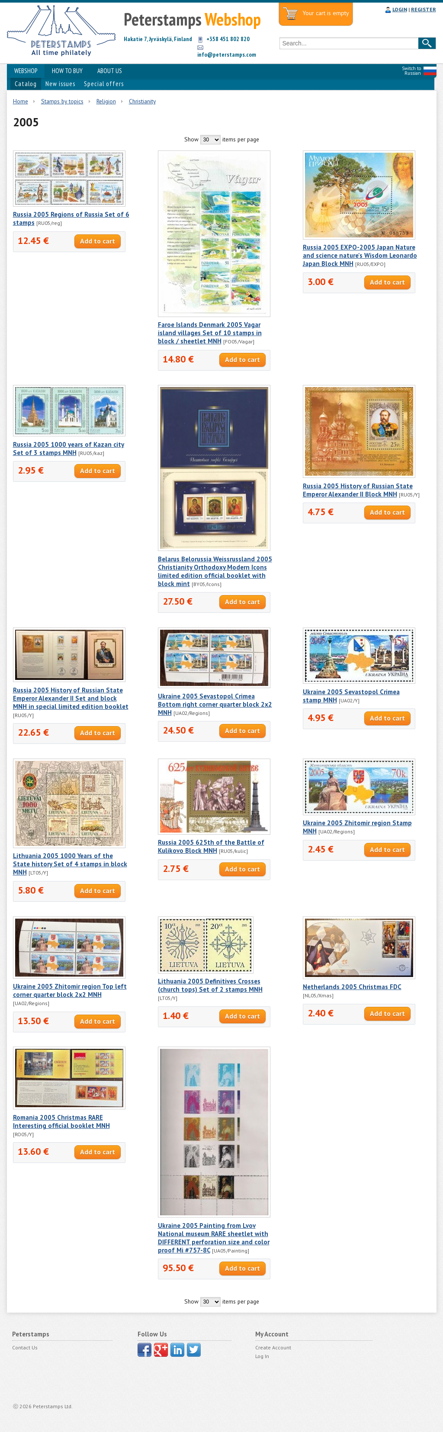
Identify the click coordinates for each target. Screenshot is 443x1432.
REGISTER (423, 9)
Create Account (273, 1347)
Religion (106, 101)
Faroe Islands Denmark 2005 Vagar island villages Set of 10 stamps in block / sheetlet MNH (210, 332)
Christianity (142, 101)
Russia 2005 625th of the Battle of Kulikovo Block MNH (211, 846)
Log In (262, 1356)
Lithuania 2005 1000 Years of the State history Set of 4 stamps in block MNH (70, 864)
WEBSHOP (25, 71)
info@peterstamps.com (226, 54)
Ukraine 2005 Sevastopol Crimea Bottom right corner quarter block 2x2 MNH (215, 704)
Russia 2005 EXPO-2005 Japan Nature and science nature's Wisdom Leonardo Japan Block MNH (360, 255)
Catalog (26, 84)
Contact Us (25, 1347)
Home (20, 101)
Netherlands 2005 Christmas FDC (352, 987)
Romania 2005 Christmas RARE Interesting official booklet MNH (61, 1121)
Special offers (104, 84)
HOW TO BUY (67, 71)
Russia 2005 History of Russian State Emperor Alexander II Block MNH (358, 490)
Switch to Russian (411, 70)
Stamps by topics (62, 101)
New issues (60, 84)
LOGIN (399, 9)
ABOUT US (109, 71)
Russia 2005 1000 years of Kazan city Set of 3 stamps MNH (68, 448)
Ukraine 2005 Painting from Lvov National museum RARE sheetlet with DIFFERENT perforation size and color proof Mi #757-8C (214, 1237)
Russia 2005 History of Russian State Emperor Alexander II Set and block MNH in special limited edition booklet (70, 698)
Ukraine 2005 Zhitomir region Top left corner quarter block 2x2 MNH (70, 990)
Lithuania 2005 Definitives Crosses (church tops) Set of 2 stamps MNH (210, 985)
